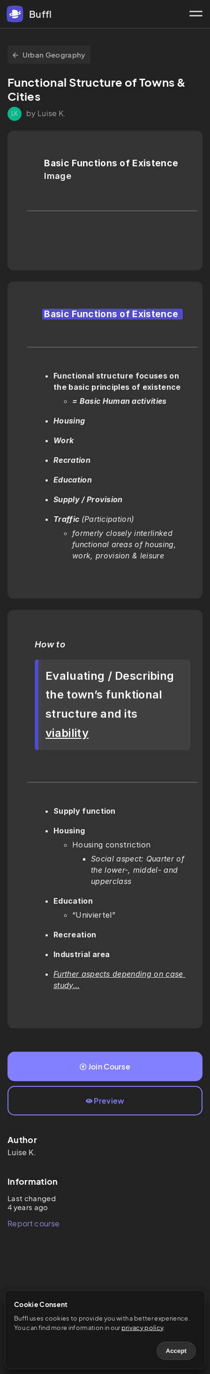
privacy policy (142, 1327)
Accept (176, 1350)
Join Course (105, 1066)
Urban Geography (49, 54)
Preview (105, 1101)
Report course (34, 1223)
